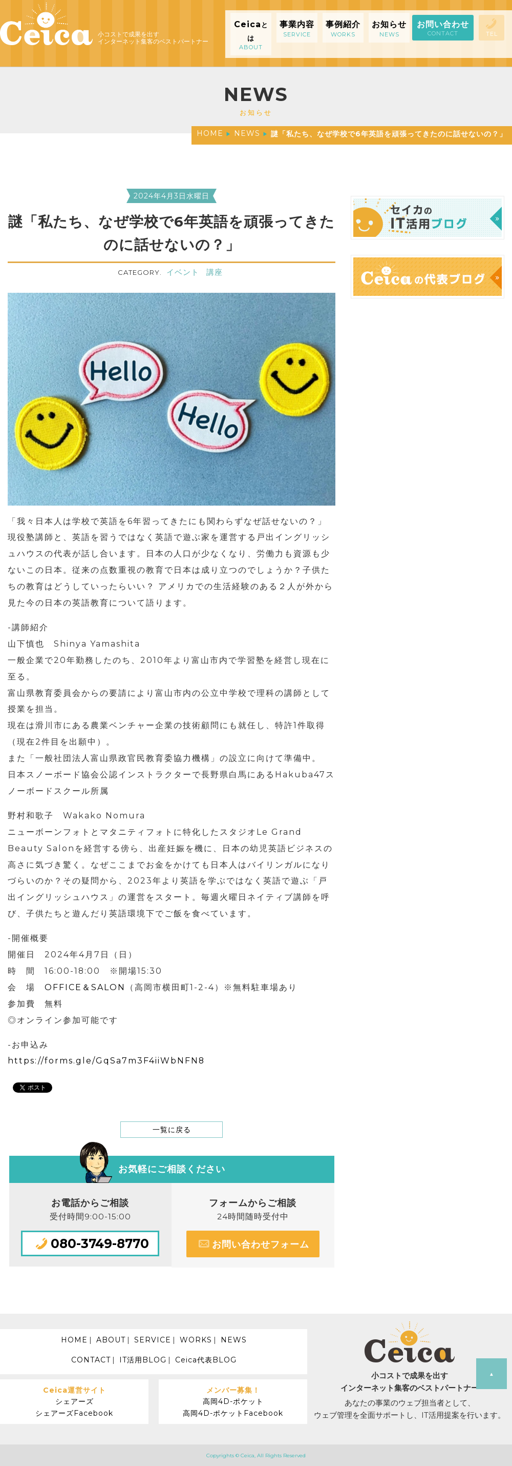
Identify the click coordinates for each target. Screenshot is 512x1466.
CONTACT (91, 1359)
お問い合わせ (443, 28)
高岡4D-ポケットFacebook (233, 1413)
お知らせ (389, 28)
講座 (214, 272)
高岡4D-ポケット (233, 1401)
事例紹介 (343, 28)
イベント (182, 272)
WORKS (196, 1339)
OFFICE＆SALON (85, 987)
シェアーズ (74, 1401)
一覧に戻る (172, 1129)
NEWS (247, 133)
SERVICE (152, 1339)
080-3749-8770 (90, 1243)
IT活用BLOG (142, 1359)
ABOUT (110, 1339)
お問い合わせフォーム (253, 1243)
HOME (210, 133)
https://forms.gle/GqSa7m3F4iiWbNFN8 (106, 1061)
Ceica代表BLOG (206, 1359)
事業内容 (296, 28)
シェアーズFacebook (74, 1413)
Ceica (250, 35)
